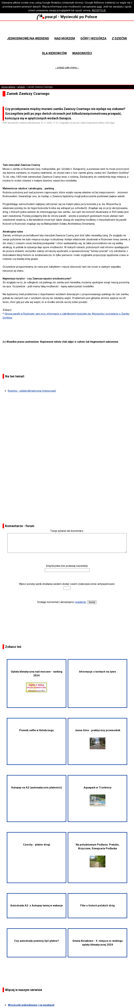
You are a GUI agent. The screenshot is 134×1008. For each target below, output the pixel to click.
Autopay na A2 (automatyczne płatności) (36, 787)
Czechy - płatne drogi (36, 844)
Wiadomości (82, 53)
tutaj (99, 6)
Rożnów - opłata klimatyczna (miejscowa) (32, 390)
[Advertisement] (68, 153)
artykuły (21, 87)
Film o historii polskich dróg (97, 905)
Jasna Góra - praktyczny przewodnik (97, 739)
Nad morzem (64, 38)
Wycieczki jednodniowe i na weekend (31, 1005)
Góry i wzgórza (93, 38)
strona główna (8, 87)
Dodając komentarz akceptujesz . (62, 602)
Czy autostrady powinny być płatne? (36, 940)
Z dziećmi (119, 38)
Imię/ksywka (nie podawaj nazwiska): (67, 565)
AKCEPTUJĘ (99, 10)
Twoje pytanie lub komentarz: (67, 530)
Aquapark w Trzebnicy (97, 796)
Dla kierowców (54, 53)
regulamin (80, 602)
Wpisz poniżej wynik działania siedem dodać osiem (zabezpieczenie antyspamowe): (67, 584)
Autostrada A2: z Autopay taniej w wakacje (36, 905)
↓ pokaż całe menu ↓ (67, 67)
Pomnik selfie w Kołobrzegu (36, 730)
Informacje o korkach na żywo (97, 671)
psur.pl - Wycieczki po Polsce (67, 16)
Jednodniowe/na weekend (28, 38)
